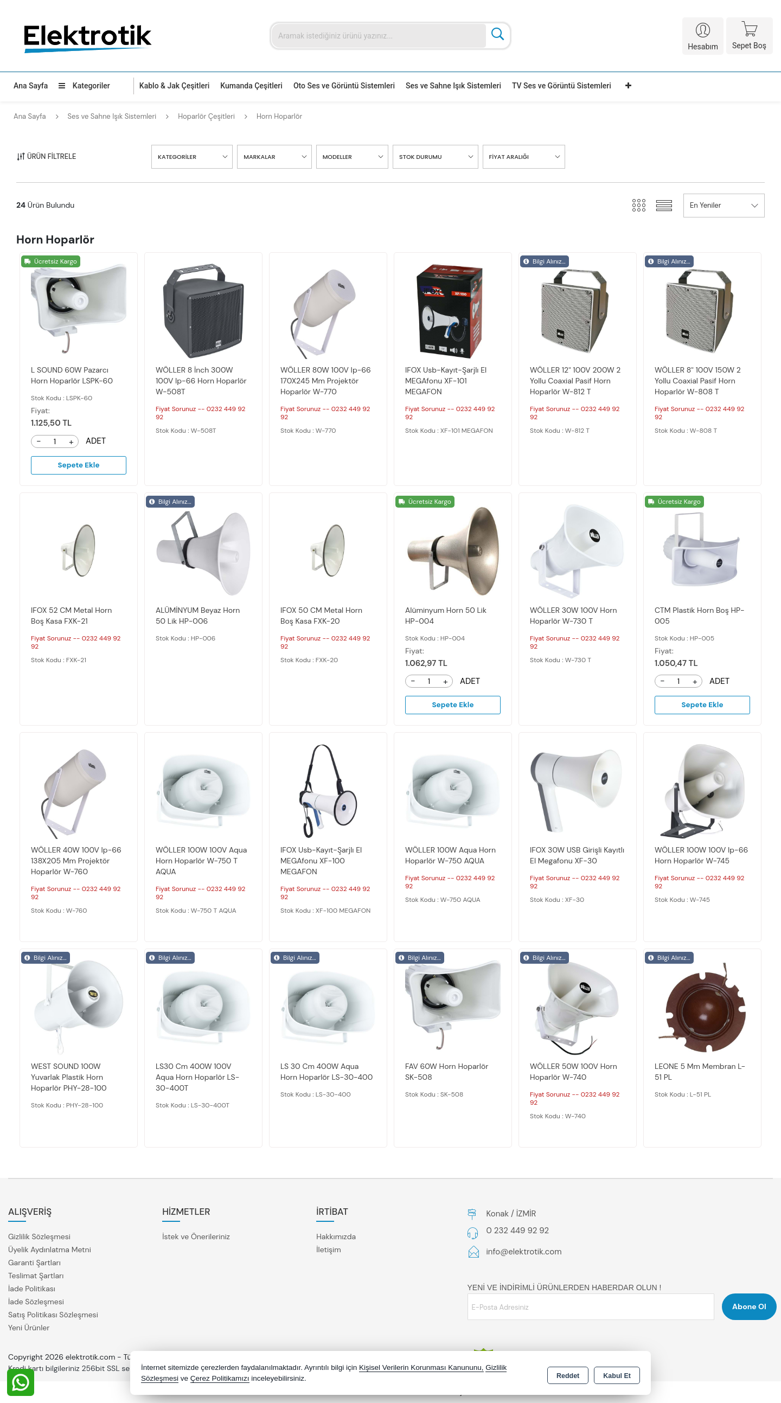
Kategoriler (84, 85)
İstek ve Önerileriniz (196, 1237)
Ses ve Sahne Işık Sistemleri (453, 85)
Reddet (567, 1374)
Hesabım (703, 46)
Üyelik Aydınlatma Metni (49, 1250)
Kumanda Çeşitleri (251, 85)
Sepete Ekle (78, 465)
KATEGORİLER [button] (177, 156)
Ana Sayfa (31, 85)
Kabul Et (617, 1374)
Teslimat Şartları (35, 1277)
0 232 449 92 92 (517, 1231)
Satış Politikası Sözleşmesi (53, 1316)
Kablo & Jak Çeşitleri (174, 85)
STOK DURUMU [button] (420, 156)
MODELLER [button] (337, 156)
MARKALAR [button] (259, 156)
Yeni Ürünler (28, 1329)
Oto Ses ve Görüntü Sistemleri (344, 85)
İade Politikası (31, 1290)
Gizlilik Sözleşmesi (39, 1237)
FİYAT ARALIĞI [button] (509, 156)
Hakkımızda (336, 1237)
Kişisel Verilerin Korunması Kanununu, (421, 1367)
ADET (96, 441)
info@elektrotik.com (524, 1252)
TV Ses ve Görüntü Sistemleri (561, 85)
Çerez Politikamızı (219, 1378)
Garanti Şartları (34, 1264)
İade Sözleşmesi (36, 1303)
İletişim (328, 1250)
